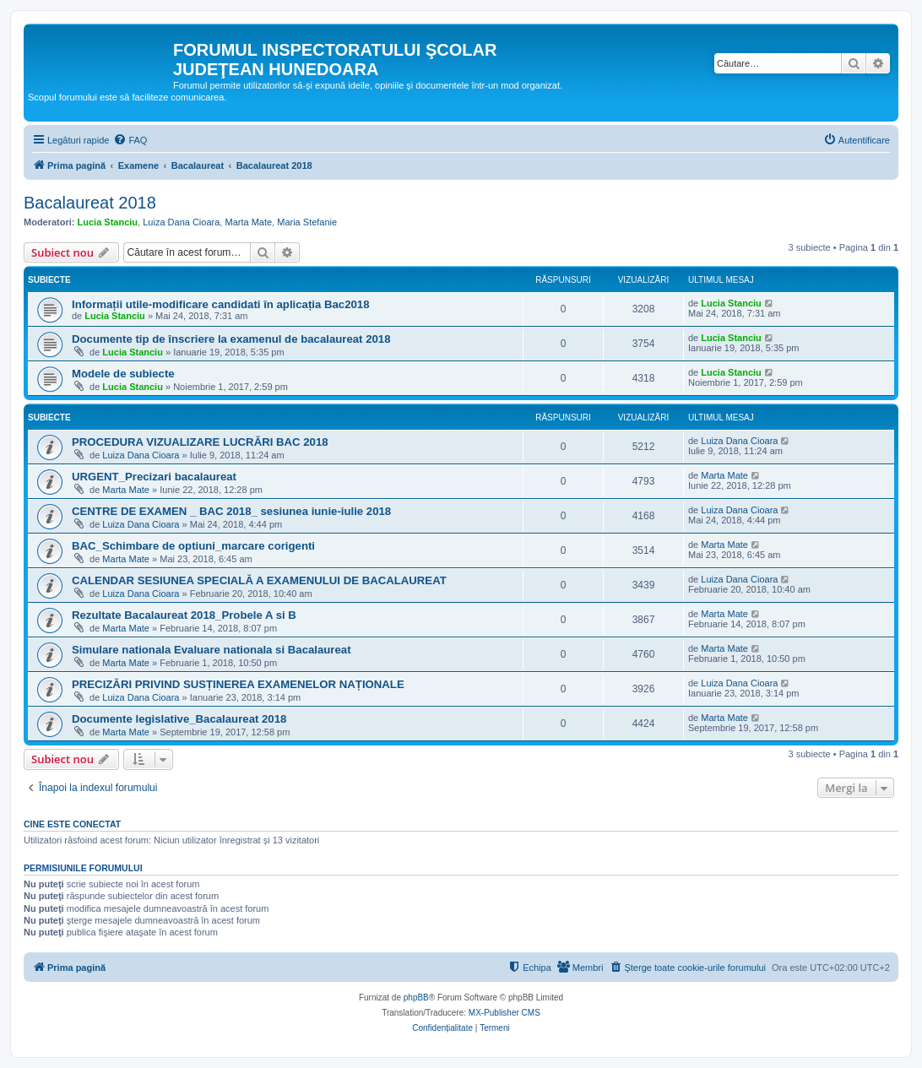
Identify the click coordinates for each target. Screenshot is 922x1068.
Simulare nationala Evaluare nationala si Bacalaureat (211, 649)
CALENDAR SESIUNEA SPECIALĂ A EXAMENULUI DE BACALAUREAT (259, 580)
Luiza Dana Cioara (181, 222)
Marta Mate (248, 222)
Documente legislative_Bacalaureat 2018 (179, 719)
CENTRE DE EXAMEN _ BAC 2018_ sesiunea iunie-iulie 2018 (231, 511)
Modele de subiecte (123, 373)
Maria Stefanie (307, 222)
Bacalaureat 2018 (90, 202)
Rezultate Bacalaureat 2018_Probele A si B (184, 615)
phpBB (416, 997)
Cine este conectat (72, 824)
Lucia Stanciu (108, 222)
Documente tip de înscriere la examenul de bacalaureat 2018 (231, 339)
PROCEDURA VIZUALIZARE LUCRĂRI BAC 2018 (200, 442)
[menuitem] (130, 140)
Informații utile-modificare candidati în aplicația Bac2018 (221, 304)
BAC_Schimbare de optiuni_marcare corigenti (193, 545)
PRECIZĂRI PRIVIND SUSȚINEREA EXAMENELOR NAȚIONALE (238, 684)
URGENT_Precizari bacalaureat (154, 476)
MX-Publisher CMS (504, 1012)
